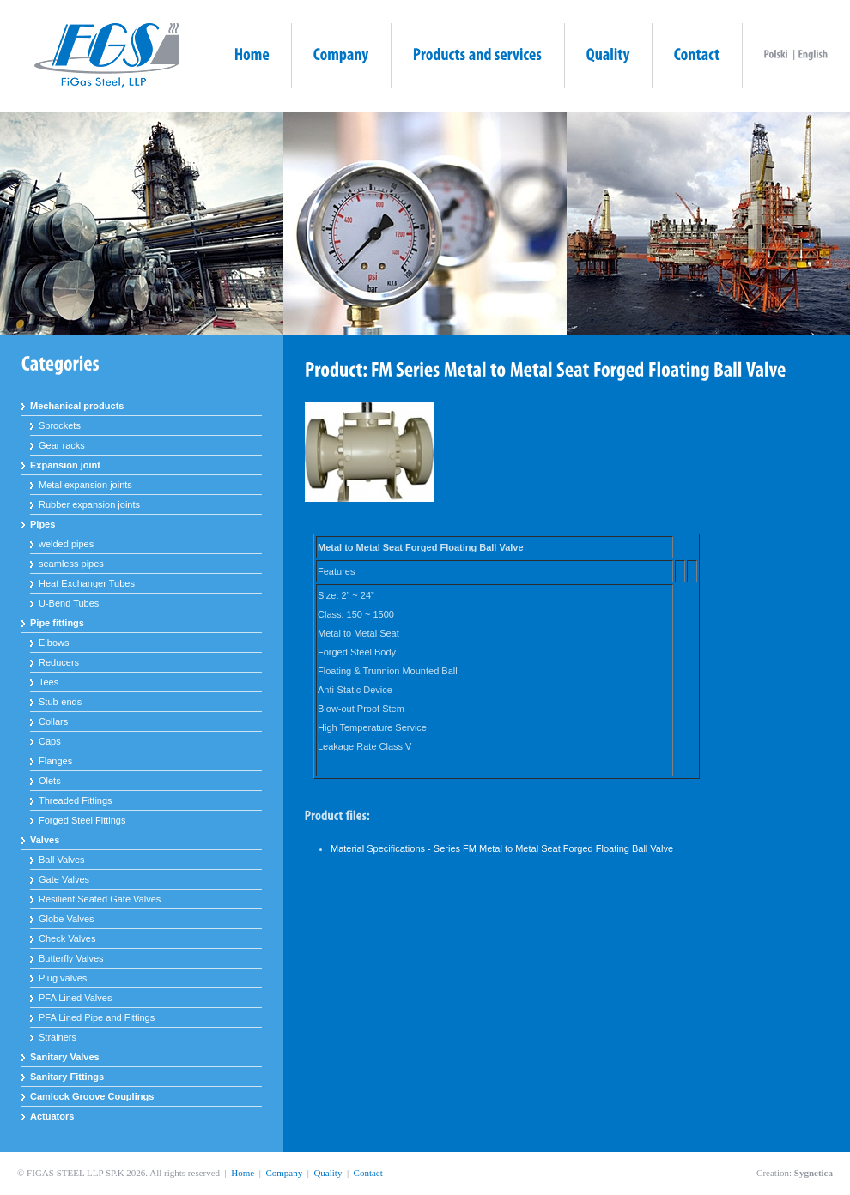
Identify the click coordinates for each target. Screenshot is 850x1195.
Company (283, 1173)
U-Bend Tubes (69, 603)
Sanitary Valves (65, 1057)
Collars (53, 721)
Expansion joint (65, 465)
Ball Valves (62, 859)
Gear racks (62, 445)
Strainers (57, 1037)
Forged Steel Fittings (82, 820)
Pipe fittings (57, 623)
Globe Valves (66, 919)
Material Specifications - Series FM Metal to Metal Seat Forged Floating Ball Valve (502, 848)
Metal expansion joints (85, 485)
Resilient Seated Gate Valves (100, 899)
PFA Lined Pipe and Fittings (97, 1017)
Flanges (55, 761)
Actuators (52, 1116)
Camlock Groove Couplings (92, 1096)
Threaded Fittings (75, 800)
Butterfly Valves (71, 958)
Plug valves (63, 978)
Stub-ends (60, 702)
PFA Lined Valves (75, 998)
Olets (50, 781)
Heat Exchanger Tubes (87, 583)
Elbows (54, 642)
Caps (50, 741)
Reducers (59, 662)
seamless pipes (71, 563)
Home (242, 1173)
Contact (368, 1173)
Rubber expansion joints (89, 504)
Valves (44, 840)
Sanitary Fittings (67, 1076)
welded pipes (66, 544)
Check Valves (67, 938)
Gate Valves (64, 879)
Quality (327, 1173)
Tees (48, 682)
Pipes (42, 524)
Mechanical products (77, 406)
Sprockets (60, 425)
